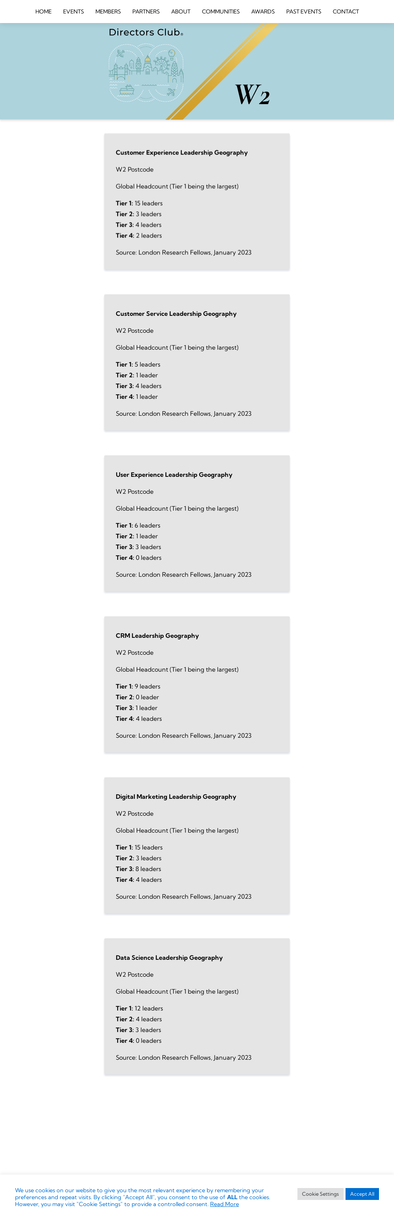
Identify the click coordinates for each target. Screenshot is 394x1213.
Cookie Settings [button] (320, 1194)
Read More (224, 1204)
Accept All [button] (362, 1194)
